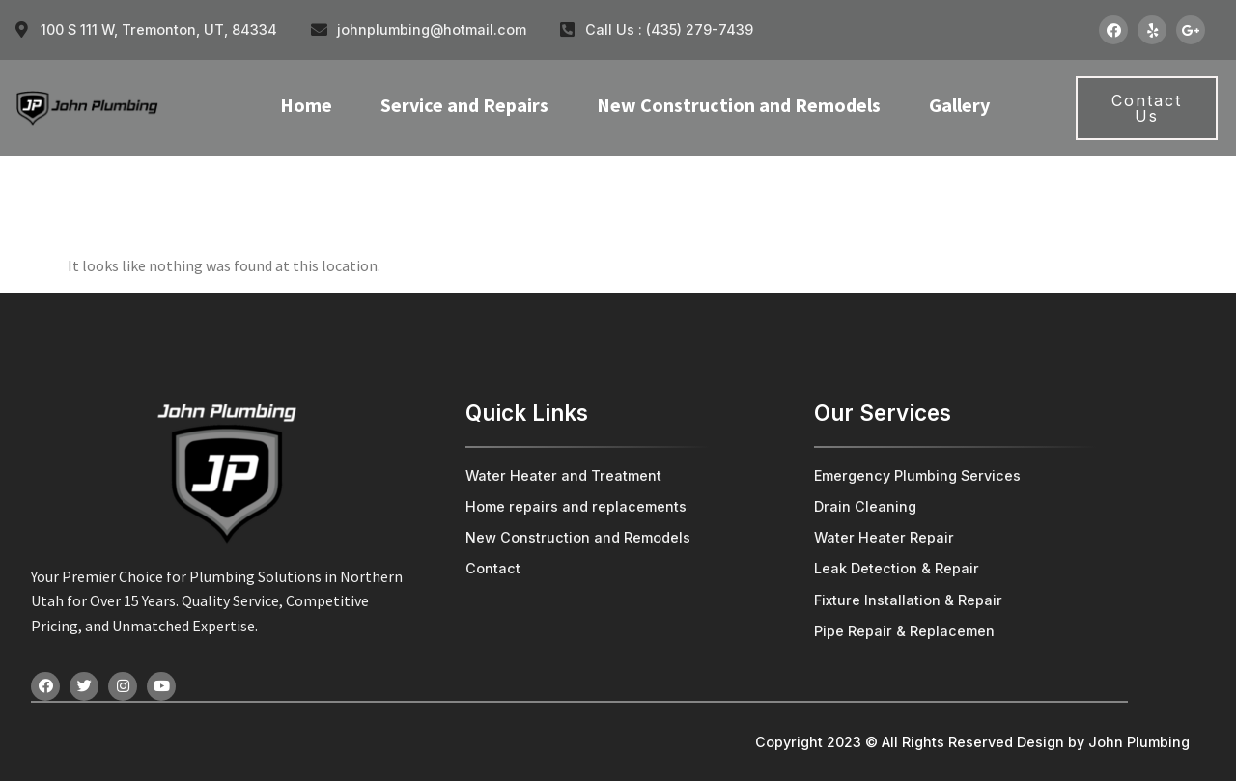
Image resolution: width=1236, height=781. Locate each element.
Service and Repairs (464, 105)
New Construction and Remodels (739, 105)
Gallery (959, 105)
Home (306, 105)
